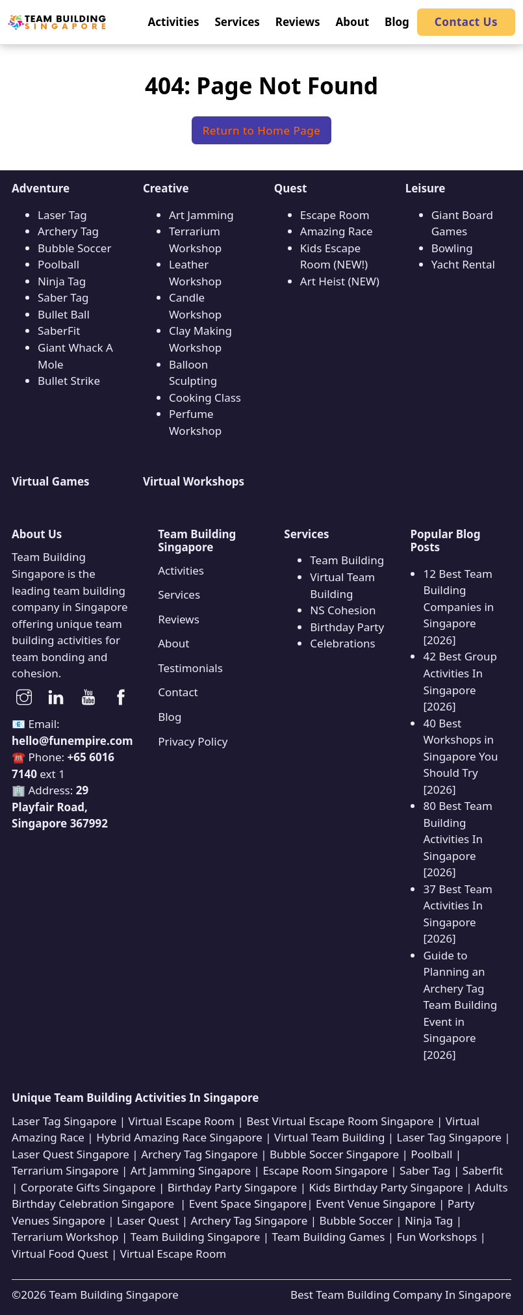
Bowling (452, 248)
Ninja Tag (62, 281)
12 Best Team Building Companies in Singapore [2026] (458, 606)
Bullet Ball (64, 314)
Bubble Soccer (74, 248)
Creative (166, 188)
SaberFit (59, 330)
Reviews (178, 619)
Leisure (425, 188)
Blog (169, 716)
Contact (178, 691)
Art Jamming (201, 214)
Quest (290, 188)
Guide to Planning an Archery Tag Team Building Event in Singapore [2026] (460, 1005)
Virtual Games (51, 481)
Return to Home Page (262, 130)
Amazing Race (336, 231)
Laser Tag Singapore (64, 1120)
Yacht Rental (463, 264)
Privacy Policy (192, 741)
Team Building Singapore (113, 1294)
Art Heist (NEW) (339, 281)
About (173, 643)
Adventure (41, 188)
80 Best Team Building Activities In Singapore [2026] (457, 838)
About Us (37, 534)
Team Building (347, 560)
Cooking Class (205, 397)
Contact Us (466, 21)
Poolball (58, 264)
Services (179, 594)
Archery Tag (68, 231)
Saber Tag (63, 297)
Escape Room (335, 214)
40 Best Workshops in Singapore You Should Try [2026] (460, 756)
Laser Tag (62, 214)
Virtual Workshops (193, 481)
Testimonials (190, 667)
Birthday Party (347, 626)
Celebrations (342, 643)
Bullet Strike (69, 380)
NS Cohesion (343, 610)
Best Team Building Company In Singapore (400, 1294)
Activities (181, 570)
